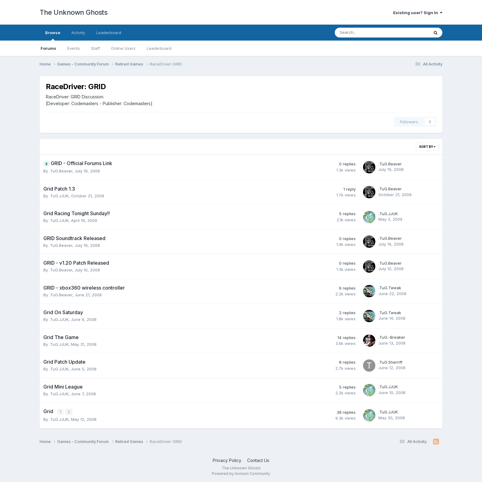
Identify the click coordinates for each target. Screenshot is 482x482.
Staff (95, 48)
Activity (78, 32)
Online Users (123, 48)
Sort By (427, 146)
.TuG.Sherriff (390, 362)
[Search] (366, 33)
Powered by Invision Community (241, 473)
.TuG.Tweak (389, 287)
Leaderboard (159, 48)
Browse (52, 35)
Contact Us (258, 460)
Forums (48, 48)
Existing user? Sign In (417, 12)
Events (73, 48)
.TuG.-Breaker (391, 337)
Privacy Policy (227, 460)
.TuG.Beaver (60, 170)
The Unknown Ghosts (73, 12)
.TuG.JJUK (59, 195)
